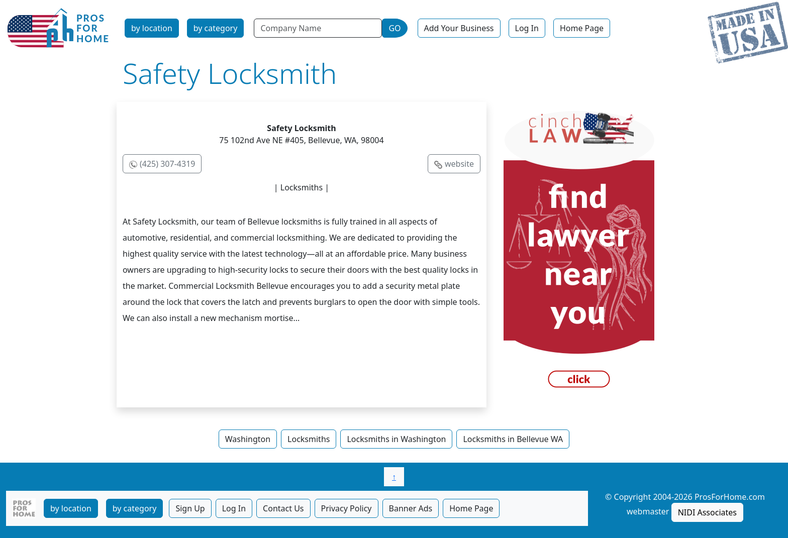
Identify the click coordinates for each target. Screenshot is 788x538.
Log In (527, 28)
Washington (247, 439)
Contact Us (283, 508)
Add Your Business (459, 28)
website (459, 163)
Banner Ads (411, 508)
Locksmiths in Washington (396, 439)
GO (394, 28)
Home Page (582, 28)
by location (151, 28)
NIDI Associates (707, 512)
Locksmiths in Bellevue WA (513, 439)
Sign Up (190, 508)
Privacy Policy (346, 508)
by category (215, 28)
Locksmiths (308, 439)
